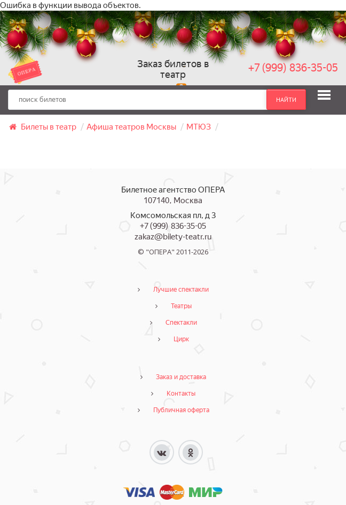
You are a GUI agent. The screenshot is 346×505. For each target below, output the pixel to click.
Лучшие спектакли (181, 289)
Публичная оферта (181, 410)
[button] (324, 95)
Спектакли (181, 322)
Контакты (181, 393)
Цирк (181, 339)
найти (286, 99)
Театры (181, 306)
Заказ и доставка (181, 377)
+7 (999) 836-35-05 (293, 67)
